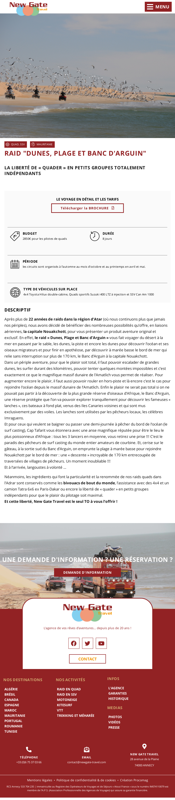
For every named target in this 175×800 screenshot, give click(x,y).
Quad (15, 144)
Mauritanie (45, 144)
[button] (158, 7)
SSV (22, 144)
